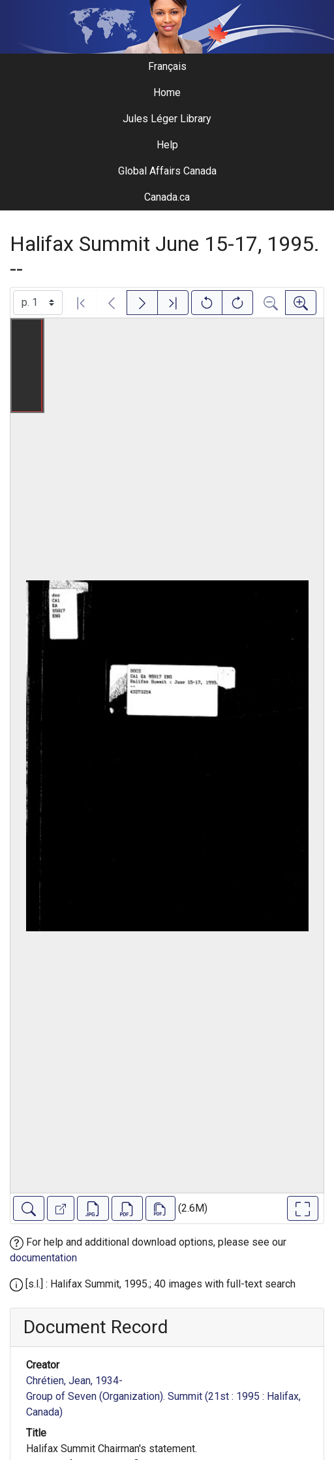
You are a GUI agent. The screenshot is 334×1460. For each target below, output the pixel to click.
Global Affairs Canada (167, 171)
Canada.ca (167, 197)
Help (167, 145)
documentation (43, 1258)
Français (167, 66)
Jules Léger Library (167, 118)
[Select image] (38, 302)
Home (167, 92)
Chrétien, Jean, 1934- (74, 1380)
